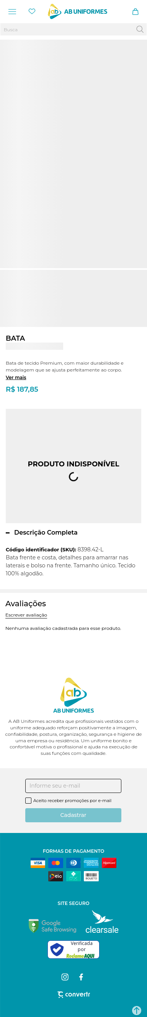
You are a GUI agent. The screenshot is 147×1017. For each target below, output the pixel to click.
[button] (136, 1010)
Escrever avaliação (26, 615)
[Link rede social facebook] (82, 977)
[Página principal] (77, 11)
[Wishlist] (32, 11)
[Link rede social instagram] (65, 977)
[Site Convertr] (73, 994)
